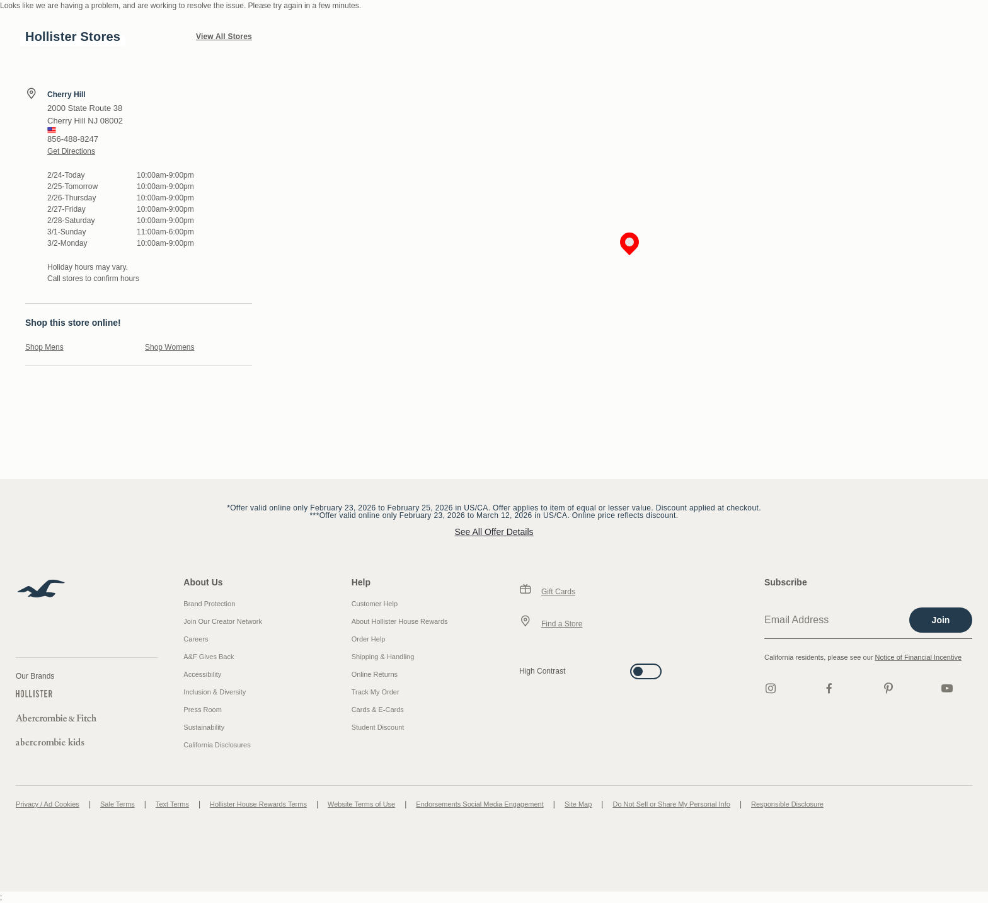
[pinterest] (888, 688)
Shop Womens (170, 347)
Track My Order (375, 692)
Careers (195, 639)
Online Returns (375, 674)
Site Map (578, 804)
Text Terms (172, 804)
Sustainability (203, 727)
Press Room (202, 709)
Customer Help (375, 603)
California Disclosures (216, 745)
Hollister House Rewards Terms (258, 804)
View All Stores (224, 36)
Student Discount (378, 727)
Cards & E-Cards (378, 709)
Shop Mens (44, 347)
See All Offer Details (493, 532)
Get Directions (71, 151)
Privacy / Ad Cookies (47, 804)
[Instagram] (770, 688)
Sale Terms (117, 804)
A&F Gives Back (208, 656)
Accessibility (202, 674)
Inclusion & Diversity (214, 692)
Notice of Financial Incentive (918, 657)
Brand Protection (209, 603)
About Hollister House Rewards (400, 621)
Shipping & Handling (383, 656)
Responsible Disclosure (787, 804)
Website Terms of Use (361, 804)
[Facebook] (829, 688)
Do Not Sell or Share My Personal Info (671, 804)
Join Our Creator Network (222, 621)
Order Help (369, 639)
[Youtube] (947, 688)
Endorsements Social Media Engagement (479, 804)
